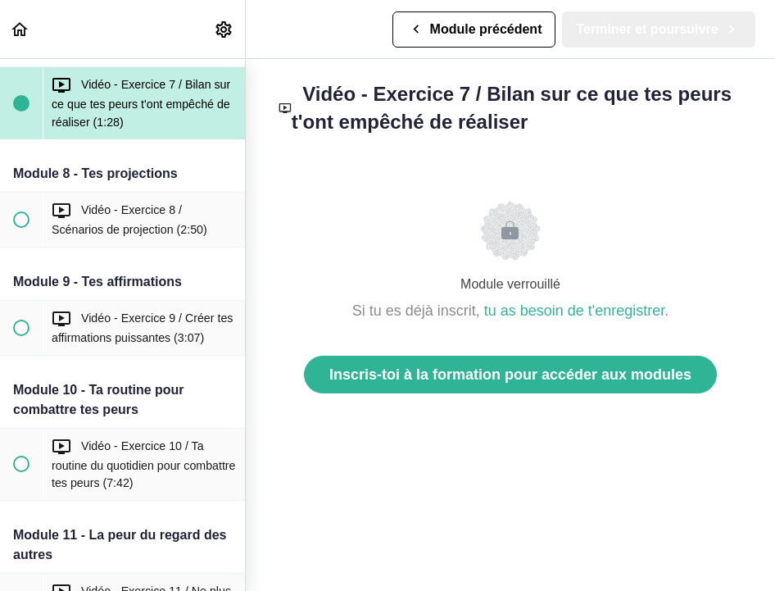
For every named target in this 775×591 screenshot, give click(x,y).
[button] (20, 29)
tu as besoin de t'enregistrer (574, 310)
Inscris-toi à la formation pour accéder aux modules (510, 374)
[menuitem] (224, 29)
